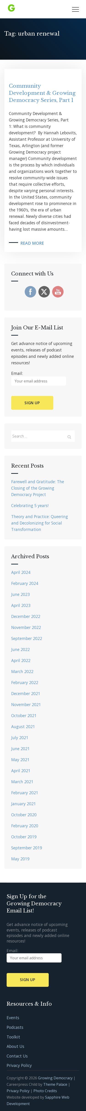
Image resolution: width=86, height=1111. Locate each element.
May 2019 (20, 858)
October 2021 (24, 715)
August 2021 (23, 726)
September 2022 (26, 638)
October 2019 (24, 836)
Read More (32, 243)
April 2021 (20, 770)
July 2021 (19, 737)
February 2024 (24, 583)
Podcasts (15, 1027)
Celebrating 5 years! (29, 505)
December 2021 (25, 693)
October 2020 (24, 814)
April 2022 (20, 660)
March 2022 (22, 671)
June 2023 (20, 594)
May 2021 (20, 759)
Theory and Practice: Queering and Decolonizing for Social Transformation (39, 523)
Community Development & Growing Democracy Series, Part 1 (42, 93)
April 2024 (20, 572)
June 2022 (20, 649)
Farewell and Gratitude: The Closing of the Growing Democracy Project (37, 488)
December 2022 (25, 616)
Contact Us (17, 1056)
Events (13, 1017)
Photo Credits (45, 1090)
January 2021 (23, 803)
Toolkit (13, 1037)
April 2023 (20, 605)
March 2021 (22, 781)
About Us (15, 1046)
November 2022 (26, 627)
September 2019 (26, 847)
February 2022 (24, 682)
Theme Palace (55, 1084)
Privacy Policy (19, 1065)
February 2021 (24, 792)
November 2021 (26, 704)
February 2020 (24, 825)
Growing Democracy (55, 1077)
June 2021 (20, 748)
